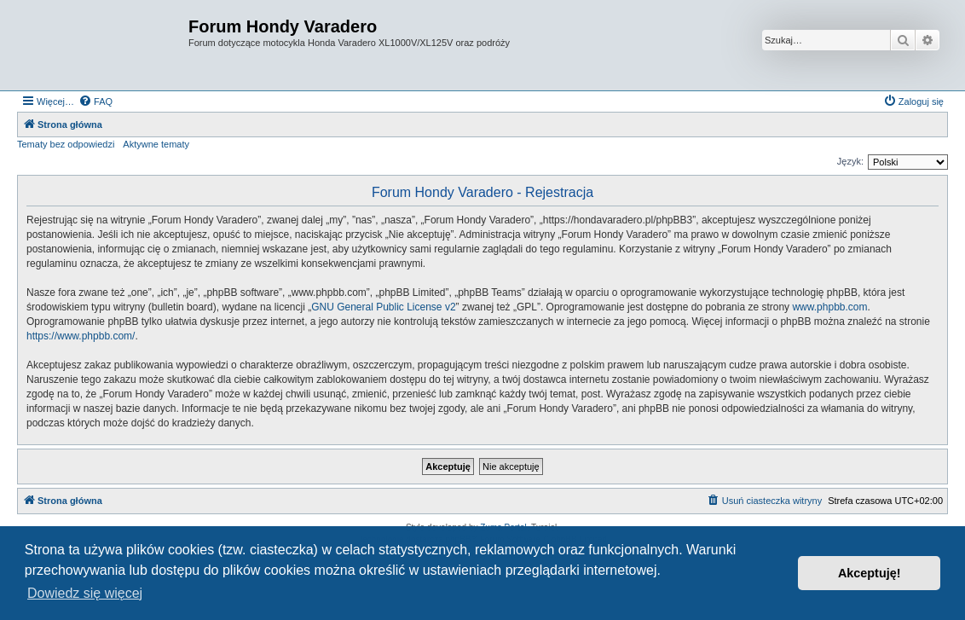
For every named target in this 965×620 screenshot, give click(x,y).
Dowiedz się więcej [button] (84, 593)
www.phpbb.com (829, 307)
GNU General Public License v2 (383, 307)
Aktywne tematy (156, 144)
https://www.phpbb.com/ (80, 336)
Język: (850, 161)
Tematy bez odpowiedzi (65, 144)
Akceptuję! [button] (869, 573)
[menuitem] (95, 101)
